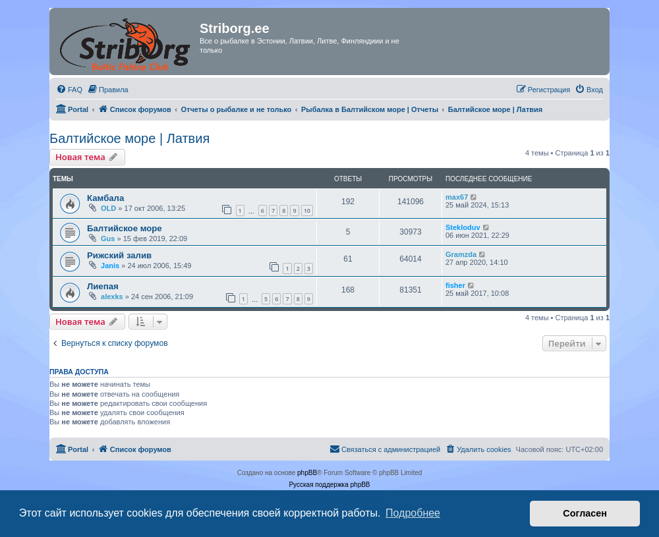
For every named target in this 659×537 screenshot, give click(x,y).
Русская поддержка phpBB (329, 484)
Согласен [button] (585, 513)
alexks (112, 296)
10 (307, 210)
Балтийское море (124, 228)
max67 (456, 197)
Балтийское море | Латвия (129, 138)
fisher (455, 285)
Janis (110, 265)
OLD (108, 208)
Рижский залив (119, 255)
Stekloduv (462, 227)
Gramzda (460, 254)
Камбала (105, 198)
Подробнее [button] (413, 513)
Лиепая (103, 286)
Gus (108, 238)
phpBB (307, 472)
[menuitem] (69, 90)
